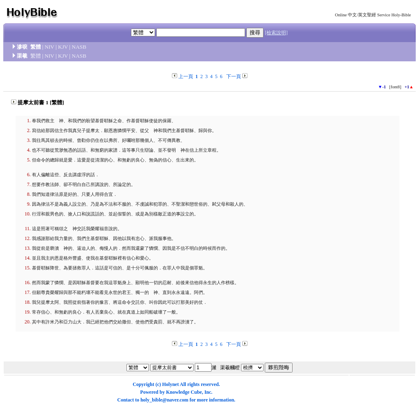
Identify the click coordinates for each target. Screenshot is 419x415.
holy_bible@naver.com (164, 400)
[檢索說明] (276, 33)
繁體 (35, 56)
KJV (63, 47)
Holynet (170, 384)
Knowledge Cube (184, 392)
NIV (49, 47)
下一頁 (233, 76)
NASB (79, 47)
